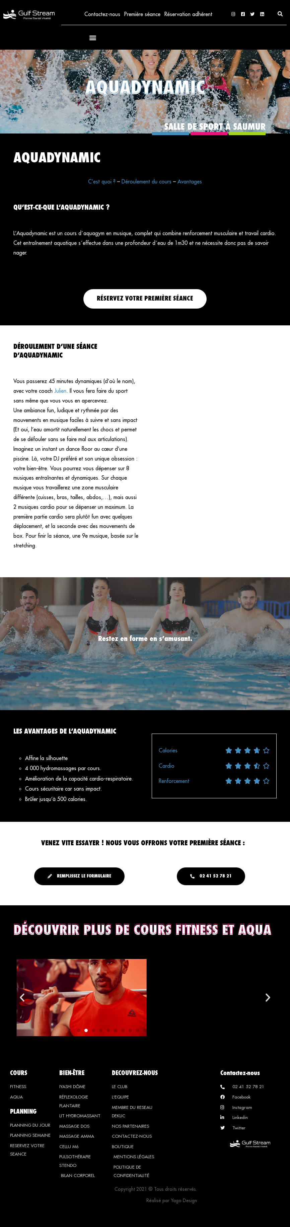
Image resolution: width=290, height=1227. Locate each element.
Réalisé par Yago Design (171, 1201)
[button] (280, 14)
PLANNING (23, 1112)
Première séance (142, 14)
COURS (18, 1073)
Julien (60, 391)
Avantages (189, 182)
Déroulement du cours (146, 182)
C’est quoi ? (102, 182)
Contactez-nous (101, 14)
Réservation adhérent (188, 14)
